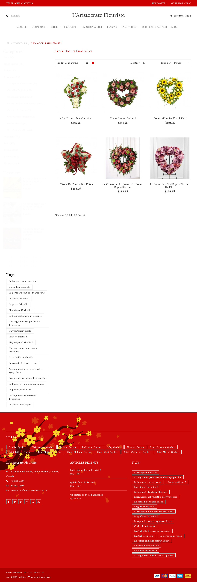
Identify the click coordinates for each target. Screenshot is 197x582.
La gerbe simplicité (19, 298)
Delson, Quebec (68, 447)
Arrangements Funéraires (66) (25, 83)
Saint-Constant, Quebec (162, 447)
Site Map (27, 572)
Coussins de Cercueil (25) (22, 110)
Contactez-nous (14, 572)
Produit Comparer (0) (67, 63)
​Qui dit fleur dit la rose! (82, 482)
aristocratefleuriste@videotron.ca (29, 490)
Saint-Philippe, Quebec (79, 452)
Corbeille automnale (19, 286)
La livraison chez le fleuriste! (85, 470)
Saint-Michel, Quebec (168, 452)
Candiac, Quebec (17, 447)
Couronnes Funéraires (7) (22, 97)
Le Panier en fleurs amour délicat (26, 383)
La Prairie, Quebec (92, 447)
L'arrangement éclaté (20, 330)
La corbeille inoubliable (21, 357)
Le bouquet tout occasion (22, 281)
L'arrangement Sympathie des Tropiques (24, 323)
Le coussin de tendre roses (23, 363)
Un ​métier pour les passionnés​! (86, 494)
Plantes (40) (13, 70)
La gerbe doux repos (20, 404)
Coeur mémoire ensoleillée (169, 118)
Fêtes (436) (12, 143)
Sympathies (20, 43)
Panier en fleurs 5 (18, 336)
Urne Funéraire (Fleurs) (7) (22, 130)
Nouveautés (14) (14, 163)
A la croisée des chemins (75, 118)
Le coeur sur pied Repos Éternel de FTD (169, 185)
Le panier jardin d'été (20, 389)
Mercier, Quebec (135, 447)
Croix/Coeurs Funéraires (46, 43)
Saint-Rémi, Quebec (107, 452)
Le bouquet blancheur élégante (25, 315)
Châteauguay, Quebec (43, 447)
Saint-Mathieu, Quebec (50, 452)
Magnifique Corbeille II (21, 342)
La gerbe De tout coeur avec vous (27, 292)
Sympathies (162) (15, 77)
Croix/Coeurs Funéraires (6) (24, 116)
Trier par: (166, 62)
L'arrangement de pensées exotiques (23, 350)
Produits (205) (14, 150)
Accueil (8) (12, 57)
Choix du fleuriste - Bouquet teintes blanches (37, 206)
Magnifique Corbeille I (20, 310)
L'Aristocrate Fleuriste (98, 15)
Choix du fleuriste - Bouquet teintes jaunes (37, 181)
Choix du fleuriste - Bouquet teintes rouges (37, 231)
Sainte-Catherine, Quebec (137, 452)
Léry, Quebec (114, 447)
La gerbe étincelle (18, 304)
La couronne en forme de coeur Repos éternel (123, 185)
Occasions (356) (15, 136)
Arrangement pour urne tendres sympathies (26, 371)
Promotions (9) (14, 156)
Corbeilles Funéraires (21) (22, 90)
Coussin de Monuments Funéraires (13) (29, 103)
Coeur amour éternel (123, 118)
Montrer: (135, 62)
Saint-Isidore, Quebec (20, 452)
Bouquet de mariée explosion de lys (27, 378)
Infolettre (39, 572)
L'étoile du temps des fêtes (76, 184)
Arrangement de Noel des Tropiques (22, 397)
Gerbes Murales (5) (19, 123)
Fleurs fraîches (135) (16, 64)
